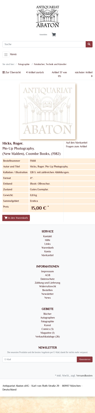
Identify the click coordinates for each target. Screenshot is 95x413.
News (47, 297)
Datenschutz (47, 279)
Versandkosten (84, 375)
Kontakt (47, 236)
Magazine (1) (47, 332)
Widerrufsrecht (47, 286)
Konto (47, 251)
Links (47, 243)
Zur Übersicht (11, 72)
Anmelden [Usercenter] (43, 35)
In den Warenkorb (16, 217)
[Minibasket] (54, 35)
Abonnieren (84, 359)
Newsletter (48, 294)
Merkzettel (47, 255)
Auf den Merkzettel (76, 142)
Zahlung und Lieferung (47, 282)
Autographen (47, 317)
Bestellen (47, 290)
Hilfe (47, 240)
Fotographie (47, 321)
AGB (47, 275)
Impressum (47, 271)
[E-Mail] (39, 359)
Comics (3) (47, 329)
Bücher (47, 313)
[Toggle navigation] (5, 55)
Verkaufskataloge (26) (47, 336)
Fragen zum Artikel (76, 146)
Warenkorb (47, 247)
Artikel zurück (35, 72)
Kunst (47, 325)
